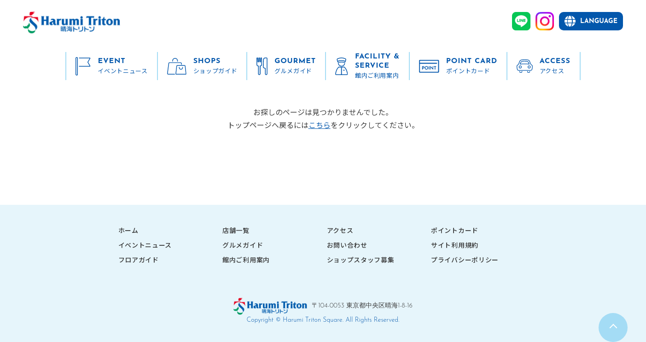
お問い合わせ (347, 244)
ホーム (128, 230)
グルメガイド (242, 244)
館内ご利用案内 (246, 259)
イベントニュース (145, 244)
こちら (319, 124)
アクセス (340, 230)
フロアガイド (138, 259)
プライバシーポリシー (465, 259)
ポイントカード (454, 230)
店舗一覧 (236, 230)
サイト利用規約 (454, 244)
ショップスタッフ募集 (361, 259)
